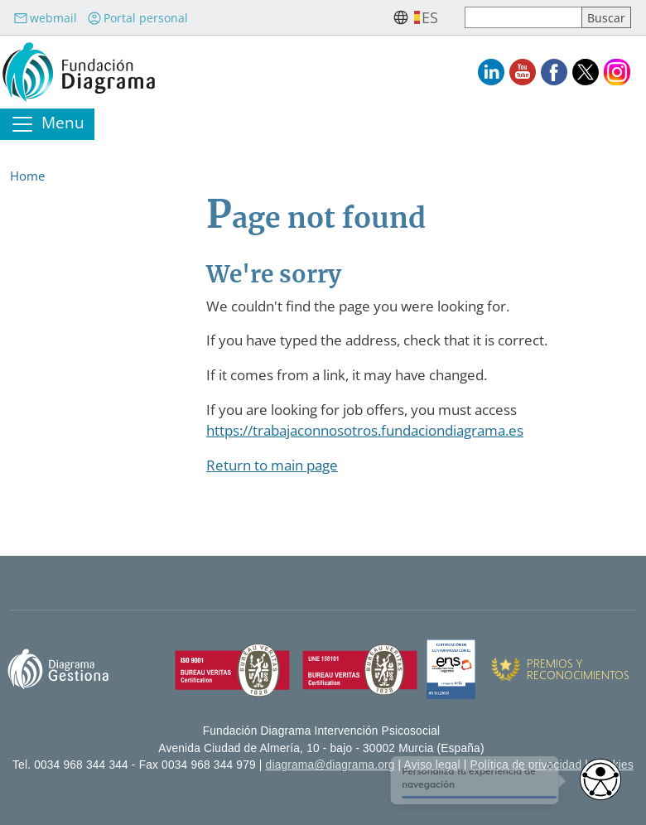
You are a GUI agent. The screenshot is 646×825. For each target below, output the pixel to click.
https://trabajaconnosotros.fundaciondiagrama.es (364, 430)
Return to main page (272, 465)
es (430, 17)
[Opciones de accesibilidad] (600, 779)
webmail (45, 18)
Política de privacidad (526, 765)
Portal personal (137, 18)
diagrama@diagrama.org (330, 765)
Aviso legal (432, 765)
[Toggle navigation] (47, 124)
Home (27, 175)
